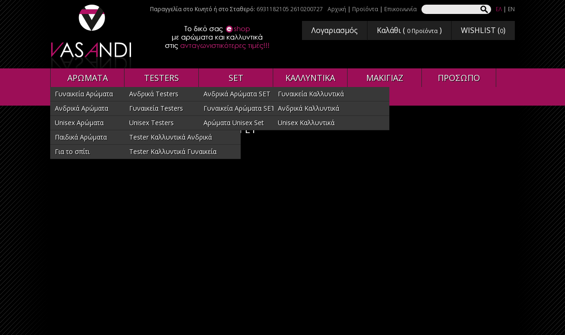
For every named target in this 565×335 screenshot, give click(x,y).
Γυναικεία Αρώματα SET (239, 108)
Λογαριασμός (334, 30)
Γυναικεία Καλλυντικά (311, 93)
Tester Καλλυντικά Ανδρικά (170, 137)
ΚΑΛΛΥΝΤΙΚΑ (310, 77)
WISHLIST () (483, 30)
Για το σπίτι (72, 151)
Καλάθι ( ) (409, 30)
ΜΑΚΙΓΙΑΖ (384, 77)
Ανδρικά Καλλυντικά (308, 108)
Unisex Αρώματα (79, 122)
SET (236, 77)
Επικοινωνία (400, 9)
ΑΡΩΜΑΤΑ (87, 77)
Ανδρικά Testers (153, 93)
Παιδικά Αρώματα (81, 137)
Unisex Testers (151, 122)
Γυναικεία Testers (156, 108)
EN (511, 9)
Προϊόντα (365, 9)
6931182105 (272, 9)
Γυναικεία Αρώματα (84, 93)
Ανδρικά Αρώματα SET (237, 93)
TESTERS (161, 77)
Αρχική (337, 9)
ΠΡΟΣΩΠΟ (459, 77)
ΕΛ (499, 9)
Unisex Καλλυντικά (306, 122)
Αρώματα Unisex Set (234, 122)
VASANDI (92, 36)
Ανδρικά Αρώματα (81, 108)
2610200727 (306, 9)
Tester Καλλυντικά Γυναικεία (173, 151)
